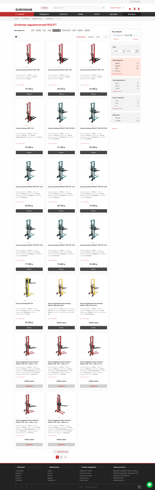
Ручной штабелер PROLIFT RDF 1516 (92, 70)
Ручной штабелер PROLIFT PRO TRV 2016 (61, 128)
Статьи (50, 473)
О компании (19, 471)
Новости (18, 475)
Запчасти (63, 14)
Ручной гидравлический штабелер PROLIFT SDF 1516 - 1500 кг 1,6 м (27, 421)
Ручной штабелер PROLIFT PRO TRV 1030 (93, 187)
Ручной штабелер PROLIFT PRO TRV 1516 (61, 187)
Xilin (44, 30)
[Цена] (118, 51)
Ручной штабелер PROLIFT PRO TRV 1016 (93, 245)
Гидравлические (37, 18)
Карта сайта (84, 480)
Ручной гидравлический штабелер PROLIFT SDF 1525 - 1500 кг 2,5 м (91, 363)
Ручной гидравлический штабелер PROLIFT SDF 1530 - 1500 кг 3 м (59, 363)
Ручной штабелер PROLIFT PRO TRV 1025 (29, 245)
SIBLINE (38, 30)
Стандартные (49, 18)
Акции (44, 8)
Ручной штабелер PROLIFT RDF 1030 (28, 70)
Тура (49, 30)
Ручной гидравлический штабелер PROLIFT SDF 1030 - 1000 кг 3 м (59, 421)
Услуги (96, 14)
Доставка (113, 14)
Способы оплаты (85, 473)
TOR (32, 30)
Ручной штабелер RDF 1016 (25, 128)
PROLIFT (55, 30)
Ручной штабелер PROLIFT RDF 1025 (60, 70)
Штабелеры (25, 18)
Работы (50, 475)
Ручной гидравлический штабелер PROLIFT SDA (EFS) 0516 (59, 304)
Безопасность (84, 478)
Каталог (21, 14)
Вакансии (19, 473)
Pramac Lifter (66, 30)
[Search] (78, 7)
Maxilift (80, 30)
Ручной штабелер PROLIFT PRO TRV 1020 (61, 245)
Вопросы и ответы (86, 471)
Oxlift (74, 30)
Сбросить (116, 39)
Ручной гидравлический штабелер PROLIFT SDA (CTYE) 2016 (91, 304)
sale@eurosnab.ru (118, 480)
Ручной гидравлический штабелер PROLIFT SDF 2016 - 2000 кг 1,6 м (27, 363)
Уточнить (135, 39)
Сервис (80, 14)
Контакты (131, 14)
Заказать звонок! (115, 7)
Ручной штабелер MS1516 (24, 303)
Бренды (50, 478)
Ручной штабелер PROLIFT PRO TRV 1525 (29, 187)
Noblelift (87, 30)
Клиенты (18, 478)
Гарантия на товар (86, 475)
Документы (51, 480)
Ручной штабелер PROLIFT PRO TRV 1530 (93, 128)
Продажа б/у (44, 14)
